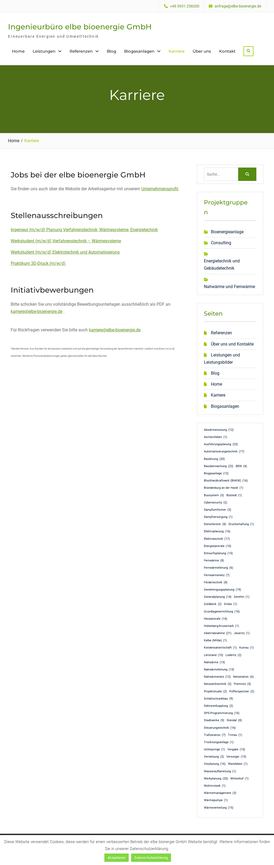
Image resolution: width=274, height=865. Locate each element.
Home (18, 51)
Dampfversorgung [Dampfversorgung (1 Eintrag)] (218, 517)
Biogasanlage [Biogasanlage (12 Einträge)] (216, 473)
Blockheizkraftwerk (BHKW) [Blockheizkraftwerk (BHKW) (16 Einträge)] (226, 480)
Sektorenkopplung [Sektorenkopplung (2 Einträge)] (218, 706)
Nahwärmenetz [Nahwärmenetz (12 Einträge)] (217, 676)
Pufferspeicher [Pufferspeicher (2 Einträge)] (241, 691)
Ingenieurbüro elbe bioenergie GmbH (80, 26)
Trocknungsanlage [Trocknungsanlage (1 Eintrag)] (219, 742)
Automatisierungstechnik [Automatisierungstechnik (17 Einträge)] (224, 451)
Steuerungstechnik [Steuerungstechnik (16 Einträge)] (220, 728)
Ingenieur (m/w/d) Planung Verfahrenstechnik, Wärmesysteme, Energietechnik (84, 229)
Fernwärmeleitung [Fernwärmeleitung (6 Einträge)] (218, 567)
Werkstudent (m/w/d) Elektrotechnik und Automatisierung (65, 252)
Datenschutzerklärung (151, 858)
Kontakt (227, 51)
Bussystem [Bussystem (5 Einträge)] (214, 495)
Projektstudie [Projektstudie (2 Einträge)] (215, 691)
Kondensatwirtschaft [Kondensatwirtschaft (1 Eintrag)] (220, 647)
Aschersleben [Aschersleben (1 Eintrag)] (215, 437)
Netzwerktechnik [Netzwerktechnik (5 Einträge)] (217, 684)
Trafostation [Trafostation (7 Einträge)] (215, 735)
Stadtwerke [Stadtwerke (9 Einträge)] (214, 720)
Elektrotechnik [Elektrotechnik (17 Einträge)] (217, 539)
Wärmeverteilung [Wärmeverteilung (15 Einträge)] (218, 807)
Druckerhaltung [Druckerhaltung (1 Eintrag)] (241, 524)
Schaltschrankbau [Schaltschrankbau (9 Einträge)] (218, 698)
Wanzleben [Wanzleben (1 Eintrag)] (238, 764)
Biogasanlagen (139, 51)
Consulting (221, 242)
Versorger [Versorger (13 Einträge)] (236, 756)
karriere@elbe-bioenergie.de (36, 311)
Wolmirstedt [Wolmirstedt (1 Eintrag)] (215, 785)
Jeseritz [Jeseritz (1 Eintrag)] (242, 633)
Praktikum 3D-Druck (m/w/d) (38, 263)
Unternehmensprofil (159, 188)
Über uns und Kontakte (232, 344)
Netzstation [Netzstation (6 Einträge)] (243, 676)
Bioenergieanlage (227, 231)
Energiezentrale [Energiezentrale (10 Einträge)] (217, 546)
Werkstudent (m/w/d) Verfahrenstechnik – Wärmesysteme (66, 240)
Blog (111, 51)
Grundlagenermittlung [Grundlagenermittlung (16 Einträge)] (222, 611)
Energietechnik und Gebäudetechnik (222, 264)
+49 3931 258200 (184, 6)
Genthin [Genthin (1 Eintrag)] (241, 597)
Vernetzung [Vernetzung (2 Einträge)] (214, 756)
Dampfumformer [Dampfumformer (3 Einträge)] (217, 509)
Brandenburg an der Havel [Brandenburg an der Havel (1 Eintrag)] (223, 488)
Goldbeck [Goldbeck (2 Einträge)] (213, 604)
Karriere (177, 51)
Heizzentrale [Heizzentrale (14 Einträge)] (215, 618)
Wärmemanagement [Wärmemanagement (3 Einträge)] (220, 793)
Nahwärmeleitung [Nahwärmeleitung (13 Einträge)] (219, 669)
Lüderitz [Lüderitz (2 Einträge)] (233, 655)
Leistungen (44, 51)
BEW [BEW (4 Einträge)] (241, 466)
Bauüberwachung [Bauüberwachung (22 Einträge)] (218, 466)
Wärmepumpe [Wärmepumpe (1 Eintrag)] (216, 800)
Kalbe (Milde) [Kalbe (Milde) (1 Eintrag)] (215, 640)
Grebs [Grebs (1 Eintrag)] (230, 604)
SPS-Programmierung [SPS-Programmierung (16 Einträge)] (221, 713)
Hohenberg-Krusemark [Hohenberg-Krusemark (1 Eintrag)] (221, 626)
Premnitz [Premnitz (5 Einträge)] (242, 684)
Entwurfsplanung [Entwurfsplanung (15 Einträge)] (218, 553)
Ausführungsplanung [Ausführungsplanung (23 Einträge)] (221, 444)
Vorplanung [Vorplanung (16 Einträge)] (215, 764)
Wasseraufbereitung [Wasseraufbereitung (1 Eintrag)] (220, 771)
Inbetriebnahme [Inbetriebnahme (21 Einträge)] (217, 633)
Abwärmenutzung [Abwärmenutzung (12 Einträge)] (219, 430)
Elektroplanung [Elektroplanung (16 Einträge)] (217, 531)
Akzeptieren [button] (116, 858)
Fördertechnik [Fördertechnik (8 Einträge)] (215, 582)
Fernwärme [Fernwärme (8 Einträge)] (214, 560)
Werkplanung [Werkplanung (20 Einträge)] (216, 778)
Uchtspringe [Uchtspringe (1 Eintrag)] (214, 749)
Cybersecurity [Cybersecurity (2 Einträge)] (215, 502)
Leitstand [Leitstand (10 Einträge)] (213, 655)
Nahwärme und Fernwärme (229, 286)
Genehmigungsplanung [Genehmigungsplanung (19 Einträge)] (222, 589)
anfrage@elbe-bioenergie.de (238, 6)
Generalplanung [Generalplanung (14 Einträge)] (217, 597)
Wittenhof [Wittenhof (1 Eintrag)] (239, 778)
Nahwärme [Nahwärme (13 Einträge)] (214, 662)
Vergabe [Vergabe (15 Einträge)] (236, 749)
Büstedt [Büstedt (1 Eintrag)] (234, 495)
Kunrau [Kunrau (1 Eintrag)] (246, 647)
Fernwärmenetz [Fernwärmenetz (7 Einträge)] (217, 575)
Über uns (202, 51)
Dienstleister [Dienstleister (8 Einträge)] (215, 524)
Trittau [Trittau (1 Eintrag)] (235, 735)
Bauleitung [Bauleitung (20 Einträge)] (214, 459)
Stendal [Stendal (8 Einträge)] (234, 720)
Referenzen (81, 51)
